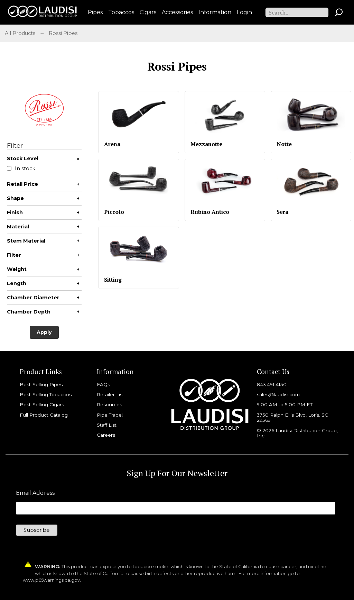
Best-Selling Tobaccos (46, 394)
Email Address (35, 493)
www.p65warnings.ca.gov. (52, 580)
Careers (106, 435)
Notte (284, 144)
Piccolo (114, 212)
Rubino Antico (209, 212)
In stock (21, 169)
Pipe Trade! (110, 415)
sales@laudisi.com (278, 394)
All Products (20, 33)
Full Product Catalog (44, 415)
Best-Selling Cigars (42, 404)
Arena (112, 144)
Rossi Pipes (63, 33)
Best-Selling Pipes (41, 384)
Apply (44, 332)
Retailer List (110, 394)
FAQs (103, 384)
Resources (109, 404)
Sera (282, 212)
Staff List (107, 425)
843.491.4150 (272, 384)
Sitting (113, 279)
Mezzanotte (206, 144)
